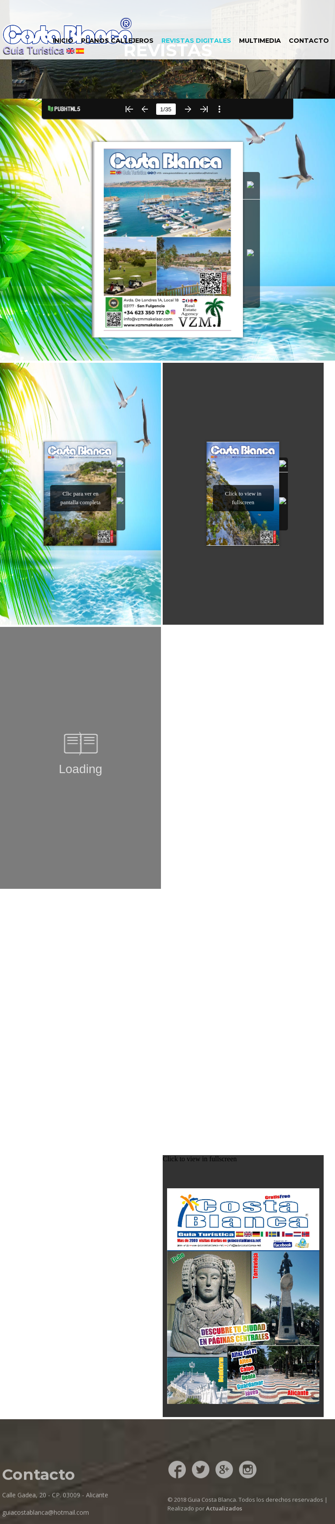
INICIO (63, 41)
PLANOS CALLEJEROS (117, 41)
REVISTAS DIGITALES (196, 41)
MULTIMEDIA (260, 41)
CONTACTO (309, 41)
